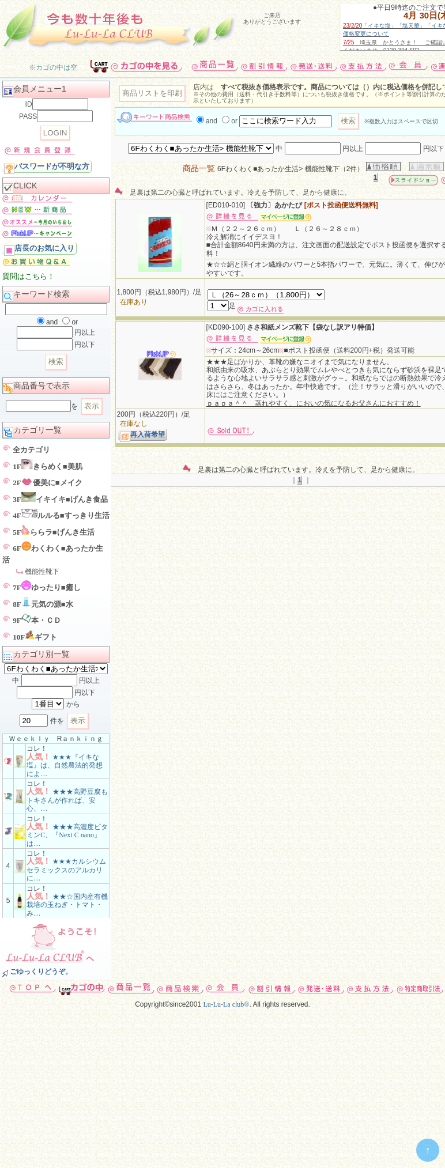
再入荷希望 (142, 435)
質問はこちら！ (28, 276)
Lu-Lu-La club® (226, 1004)
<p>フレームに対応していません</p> (272, 26)
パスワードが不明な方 (46, 167)
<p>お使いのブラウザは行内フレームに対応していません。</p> (53, 64)
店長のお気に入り (39, 249)
